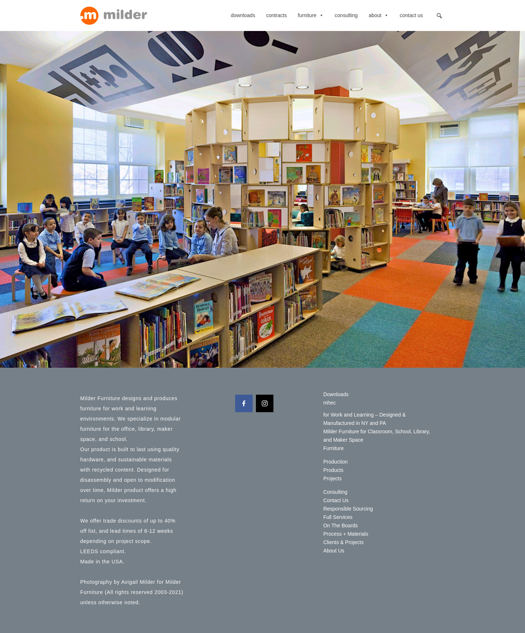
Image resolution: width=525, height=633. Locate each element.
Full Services (338, 517)
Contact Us (411, 15)
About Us (334, 551)
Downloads (243, 15)
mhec (329, 403)
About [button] (379, 15)
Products (333, 470)
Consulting (346, 15)
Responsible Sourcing (348, 509)
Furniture (311, 15)
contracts (276, 15)
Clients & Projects (343, 542)
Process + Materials (345, 534)
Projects (332, 478)
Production (335, 462)
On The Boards (340, 525)
